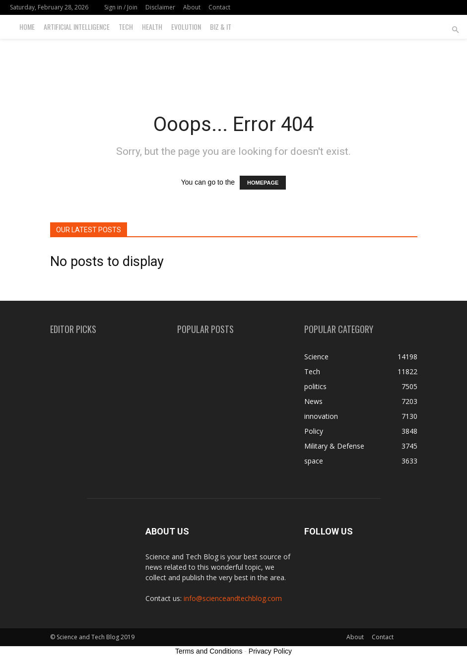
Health (152, 26)
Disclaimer (160, 7)
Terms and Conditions (208, 651)
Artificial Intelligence (77, 26)
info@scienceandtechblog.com (233, 598)
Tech (126, 26)
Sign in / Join (120, 7)
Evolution (186, 26)
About (191, 7)
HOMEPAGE (262, 183)
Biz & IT (220, 26)
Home (27, 26)
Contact (219, 7)
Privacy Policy (270, 651)
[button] (455, 30)
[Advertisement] (234, 60)
